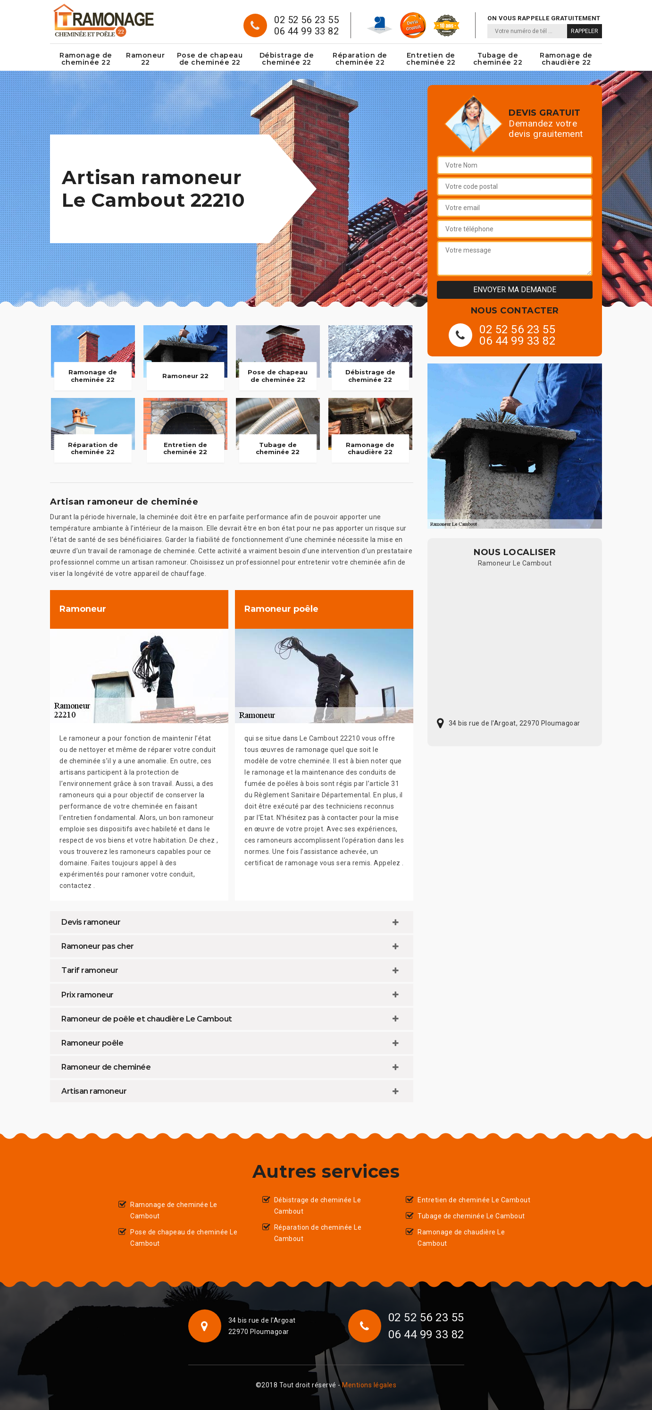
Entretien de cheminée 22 (431, 59)
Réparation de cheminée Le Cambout (318, 1233)
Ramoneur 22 (145, 59)
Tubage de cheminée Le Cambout (471, 1216)
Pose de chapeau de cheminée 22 (210, 59)
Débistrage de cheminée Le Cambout (317, 1205)
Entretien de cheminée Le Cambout (474, 1200)
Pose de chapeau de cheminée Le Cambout (183, 1237)
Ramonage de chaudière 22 (566, 59)
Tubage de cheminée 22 (498, 59)
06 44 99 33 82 (306, 31)
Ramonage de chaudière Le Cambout (461, 1237)
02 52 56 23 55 (306, 19)
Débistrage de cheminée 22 (286, 59)
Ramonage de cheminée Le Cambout (173, 1210)
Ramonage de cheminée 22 (85, 59)
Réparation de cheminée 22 (360, 59)
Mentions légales (369, 1385)
